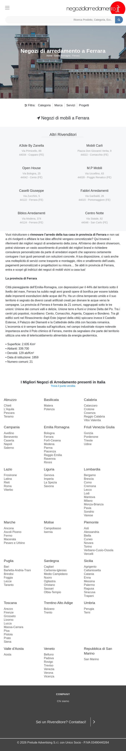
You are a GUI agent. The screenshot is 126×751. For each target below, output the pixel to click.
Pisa (6, 630)
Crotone (89, 409)
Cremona (90, 486)
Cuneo (88, 539)
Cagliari (49, 566)
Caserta (9, 440)
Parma (48, 447)
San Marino (91, 659)
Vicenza (49, 676)
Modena (49, 444)
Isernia (48, 531)
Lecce (8, 581)
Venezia (49, 669)
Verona (48, 672)
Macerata (10, 539)
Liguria (49, 469)
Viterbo (8, 489)
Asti (86, 528)
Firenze (8, 612)
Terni (87, 612)
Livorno (8, 619)
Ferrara (76, 55)
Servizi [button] (70, 105)
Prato (7, 638)
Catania (89, 573)
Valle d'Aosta (14, 649)
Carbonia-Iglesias (55, 570)
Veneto (49, 649)
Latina (8, 478)
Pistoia (8, 634)
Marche (9, 522)
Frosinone (10, 475)
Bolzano (49, 608)
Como (88, 482)
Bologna (49, 433)
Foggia (8, 577)
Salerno (9, 447)
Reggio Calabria (94, 416)
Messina (89, 581)
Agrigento (90, 566)
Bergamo (90, 475)
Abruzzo (10, 400)
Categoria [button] (44, 105)
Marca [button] (59, 105)
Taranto (8, 584)
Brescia (89, 478)
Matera (48, 405)
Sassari (49, 588)
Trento (48, 612)
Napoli (8, 444)
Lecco (88, 489)
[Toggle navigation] (7, 7)
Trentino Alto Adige (58, 603)
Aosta (7, 654)
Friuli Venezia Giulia (99, 427)
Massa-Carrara (13, 627)
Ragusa (89, 588)
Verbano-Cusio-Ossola (98, 550)
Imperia (49, 478)
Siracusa (89, 592)
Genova (49, 475)
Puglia (8, 561)
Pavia (87, 508)
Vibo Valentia (92, 420)
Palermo (89, 584)
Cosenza (89, 412)
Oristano (49, 584)
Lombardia (92, 469)
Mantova (89, 497)
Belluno (49, 654)
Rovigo (48, 661)
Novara (88, 542)
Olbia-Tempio (52, 592)
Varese (88, 515)
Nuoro (48, 577)
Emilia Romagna (62, 55)
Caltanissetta (92, 570)
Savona (49, 486)
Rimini (48, 462)
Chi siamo (63, 701)
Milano (88, 500)
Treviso (48, 665)
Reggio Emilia (53, 455)
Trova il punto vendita (63, 385)
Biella (87, 535)
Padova (49, 658)
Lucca (8, 623)
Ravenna (50, 458)
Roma (8, 486)
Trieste (88, 440)
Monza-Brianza (94, 504)
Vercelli (88, 553)
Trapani (89, 595)
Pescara (9, 412)
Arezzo (8, 608)
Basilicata (51, 400)
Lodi (86, 493)
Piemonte (91, 522)
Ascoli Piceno (12, 531)
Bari (6, 566)
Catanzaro (90, 405)
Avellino (9, 433)
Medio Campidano (56, 573)
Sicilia (88, 561)
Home (49, 55)
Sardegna (51, 561)
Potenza (49, 409)
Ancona (9, 528)
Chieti (7, 405)
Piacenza (50, 451)
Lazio (8, 469)
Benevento (11, 436)
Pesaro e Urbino (14, 542)
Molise (49, 522)
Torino (88, 546)
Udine (88, 444)
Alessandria (91, 531)
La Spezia (50, 482)
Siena (7, 641)
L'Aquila (9, 409)
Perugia (89, 608)
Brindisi (8, 573)
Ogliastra (50, 581)
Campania (12, 427)
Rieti (7, 482)
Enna (87, 577)
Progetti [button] (84, 105)
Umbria (89, 603)
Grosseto (10, 616)
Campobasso (52, 528)
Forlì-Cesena (52, 440)
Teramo (8, 416)
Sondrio (89, 511)
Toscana (10, 603)
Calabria (90, 400)
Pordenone (91, 436)
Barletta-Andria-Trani (17, 570)
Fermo (8, 535)
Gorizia (88, 433)
